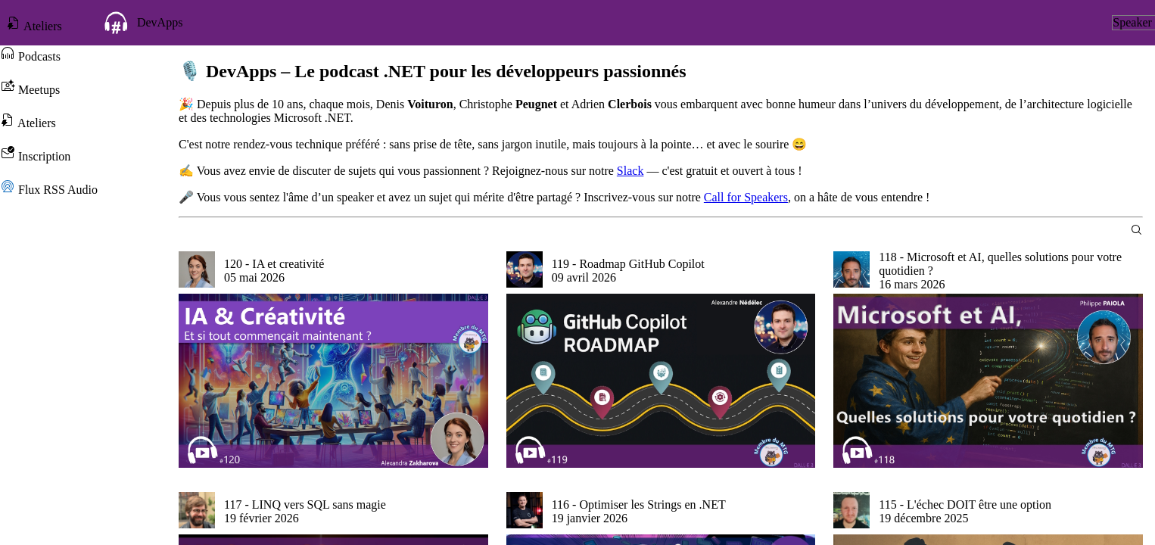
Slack (630, 170)
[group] (333, 359)
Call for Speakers (746, 197)
